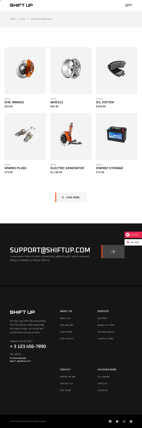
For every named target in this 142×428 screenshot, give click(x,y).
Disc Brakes (14, 102)
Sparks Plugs (15, 168)
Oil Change (104, 377)
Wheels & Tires (106, 325)
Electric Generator (67, 168)
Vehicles (102, 384)
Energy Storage (109, 168)
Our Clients (67, 339)
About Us (65, 318)
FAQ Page (102, 318)
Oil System (105, 102)
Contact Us (66, 384)
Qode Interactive (23, 421)
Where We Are (68, 377)
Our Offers (66, 332)
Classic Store (105, 339)
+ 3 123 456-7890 (28, 346)
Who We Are (66, 325)
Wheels (56, 102)
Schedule (103, 390)
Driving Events (106, 332)
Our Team (65, 390)
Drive (8, 99)
